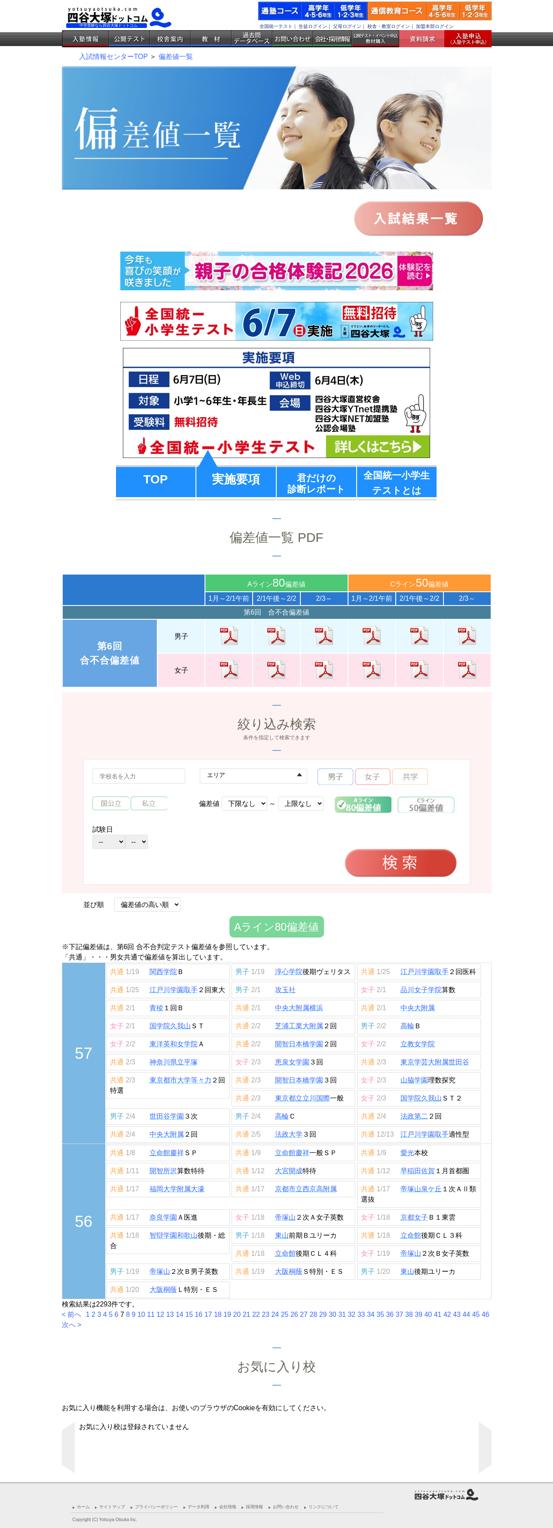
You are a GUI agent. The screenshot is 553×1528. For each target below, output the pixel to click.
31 (342, 1314)
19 (227, 1314)
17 (208, 1314)
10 (141, 1314)
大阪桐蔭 (288, 1271)
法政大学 (288, 1134)
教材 (211, 38)
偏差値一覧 (176, 56)
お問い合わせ (292, 38)
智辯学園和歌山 (174, 1235)
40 (428, 1314)
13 (170, 1314)
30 (332, 1314)
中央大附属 (417, 1007)
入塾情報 (85, 38)
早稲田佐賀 (417, 1170)
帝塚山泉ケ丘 (421, 1189)
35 (380, 1314)
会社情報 (227, 1506)
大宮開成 (288, 1170)
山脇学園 (414, 1080)
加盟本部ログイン (435, 26)
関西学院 (163, 971)
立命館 (410, 1235)
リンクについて (324, 1506)
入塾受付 (464, 38)
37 (399, 1314)
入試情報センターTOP (113, 56)
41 (438, 1314)
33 (361, 1314)
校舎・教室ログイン (388, 26)
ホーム (83, 1506)
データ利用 (198, 1506)
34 (371, 1314)
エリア (216, 775)
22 (256, 1314)
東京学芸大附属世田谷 (434, 1062)
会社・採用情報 (332, 38)
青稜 (156, 1007)
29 (323, 1314)
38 (409, 1314)
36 (390, 1314)
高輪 (407, 1026)
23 (265, 1314)
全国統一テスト (276, 26)
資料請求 (425, 38)
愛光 (407, 1152)
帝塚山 (285, 1217)
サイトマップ (112, 1506)
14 (179, 1314)
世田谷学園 (167, 1116)
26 (294, 1314)
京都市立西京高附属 (306, 1189)
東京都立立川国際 (302, 1098)
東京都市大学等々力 (180, 1080)
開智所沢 (163, 1170)
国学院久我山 (170, 1026)
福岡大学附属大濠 (177, 1189)
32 (351, 1314)
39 (418, 1314)
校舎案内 (170, 38)
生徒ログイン (313, 26)
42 (447, 1314)
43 (457, 1314)
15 (189, 1314)
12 (160, 1314)
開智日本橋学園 (299, 1044)
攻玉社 (285, 989)
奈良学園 (163, 1217)
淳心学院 (288, 971)
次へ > (72, 1324)
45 (476, 1314)
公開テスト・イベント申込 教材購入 (375, 38)
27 (304, 1314)
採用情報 (254, 1506)
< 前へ (72, 1314)
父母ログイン (347, 26)
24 (275, 1314)
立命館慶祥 (167, 1152)
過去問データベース (252, 38)
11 (151, 1314)
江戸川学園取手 (424, 971)
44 (466, 1314)
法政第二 (414, 1116)
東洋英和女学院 (174, 1044)
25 (285, 1314)
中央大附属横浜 (299, 1007)
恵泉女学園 (292, 1062)
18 (218, 1314)
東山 (282, 1235)
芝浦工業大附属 (299, 1026)
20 (237, 1314)
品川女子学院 (421, 989)
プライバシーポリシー (156, 1506)
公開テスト (129, 38)
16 (198, 1314)
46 (485, 1314)
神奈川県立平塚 (174, 1062)
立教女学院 (417, 1044)
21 (247, 1314)
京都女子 (414, 1217)
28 (313, 1314)
